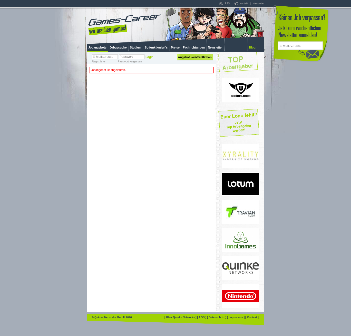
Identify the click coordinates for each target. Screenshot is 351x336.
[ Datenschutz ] (217, 317)
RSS (224, 3)
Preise (175, 47)
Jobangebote (97, 47)
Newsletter (258, 3)
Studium (136, 47)
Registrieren (99, 61)
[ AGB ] (202, 317)
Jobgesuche (118, 47)
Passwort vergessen (130, 61)
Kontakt (241, 3)
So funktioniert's (156, 47)
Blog (252, 47)
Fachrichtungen (194, 47)
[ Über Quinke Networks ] (181, 317)
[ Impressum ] (236, 317)
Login (150, 57)
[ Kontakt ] (252, 317)
